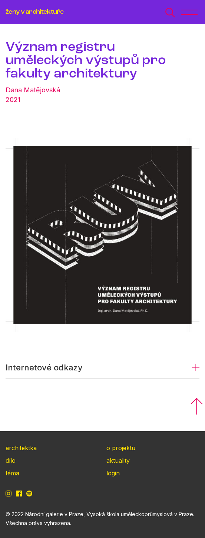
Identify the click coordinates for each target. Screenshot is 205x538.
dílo (11, 460)
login (113, 473)
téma (12, 473)
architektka (21, 448)
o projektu (120, 448)
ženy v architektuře (35, 12)
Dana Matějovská (33, 90)
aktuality (118, 460)
